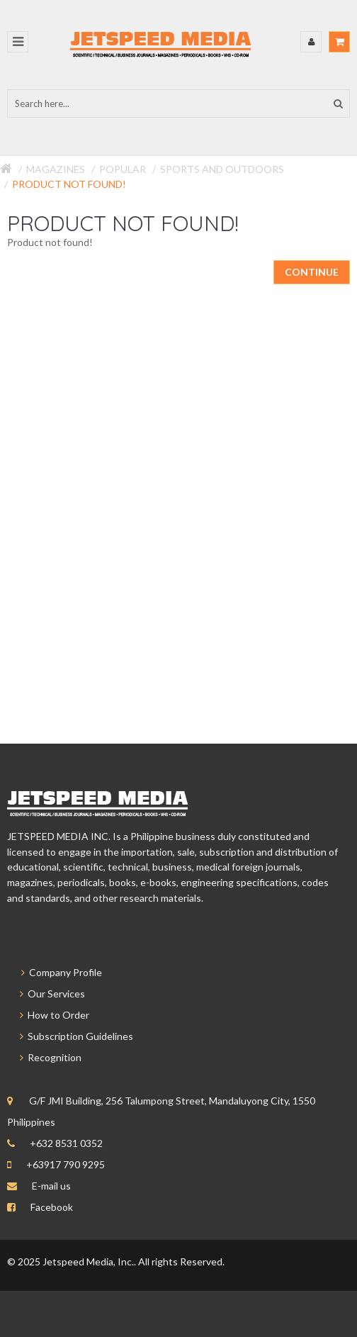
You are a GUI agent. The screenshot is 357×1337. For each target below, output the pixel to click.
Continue (312, 272)
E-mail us (51, 1186)
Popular (122, 169)
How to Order (48, 1015)
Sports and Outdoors (222, 169)
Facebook (51, 1207)
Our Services (46, 994)
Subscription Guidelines (70, 1036)
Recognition (44, 1057)
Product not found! (69, 184)
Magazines (55, 169)
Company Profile (54, 972)
